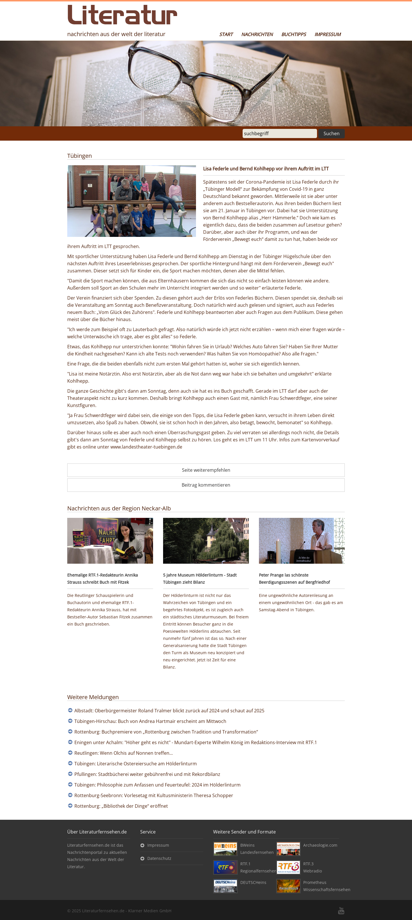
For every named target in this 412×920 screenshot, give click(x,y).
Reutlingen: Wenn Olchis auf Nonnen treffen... (123, 753)
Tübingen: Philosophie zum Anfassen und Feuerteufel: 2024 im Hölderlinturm (157, 785)
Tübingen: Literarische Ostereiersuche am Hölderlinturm (135, 763)
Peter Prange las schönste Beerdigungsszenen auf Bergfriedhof (294, 578)
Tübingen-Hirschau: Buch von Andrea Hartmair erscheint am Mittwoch (150, 721)
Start (226, 34)
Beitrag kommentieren (206, 485)
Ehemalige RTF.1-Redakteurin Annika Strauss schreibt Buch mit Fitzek (102, 578)
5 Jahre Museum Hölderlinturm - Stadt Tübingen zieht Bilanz (200, 578)
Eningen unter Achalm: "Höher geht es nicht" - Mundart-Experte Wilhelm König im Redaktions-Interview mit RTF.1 (195, 742)
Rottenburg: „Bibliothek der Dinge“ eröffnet (121, 806)
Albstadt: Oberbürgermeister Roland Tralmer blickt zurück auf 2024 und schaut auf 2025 (169, 710)
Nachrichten (257, 34)
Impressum (327, 34)
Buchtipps (293, 34)
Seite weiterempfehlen (206, 470)
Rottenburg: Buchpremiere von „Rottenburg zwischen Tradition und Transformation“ (166, 732)
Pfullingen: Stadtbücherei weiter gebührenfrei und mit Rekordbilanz (147, 774)
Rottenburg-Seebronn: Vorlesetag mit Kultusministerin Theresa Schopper (153, 795)
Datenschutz (159, 858)
